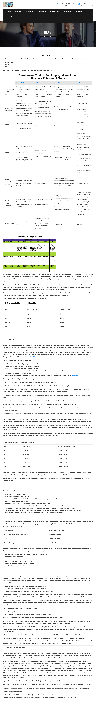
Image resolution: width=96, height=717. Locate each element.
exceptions (75, 375)
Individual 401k (20, 83)
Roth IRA (32, 357)
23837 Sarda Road (86, 3)
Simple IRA (80, 83)
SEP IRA (37, 83)
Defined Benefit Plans (60, 83)
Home (45, 36)
